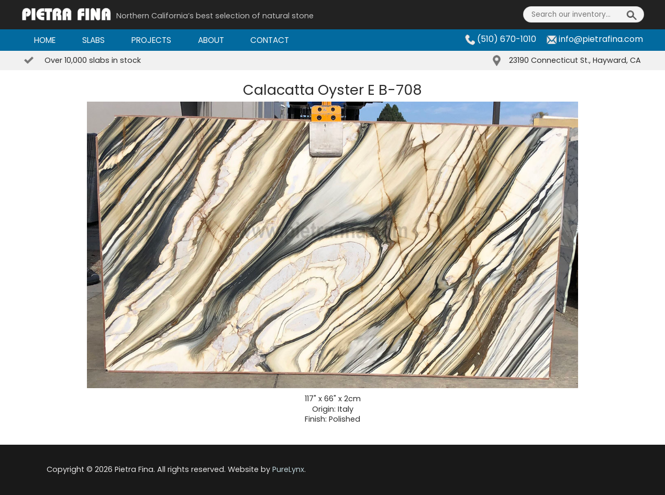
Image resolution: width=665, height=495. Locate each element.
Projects (151, 40)
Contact (269, 40)
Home (45, 40)
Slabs (93, 40)
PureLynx (288, 469)
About (211, 40)
